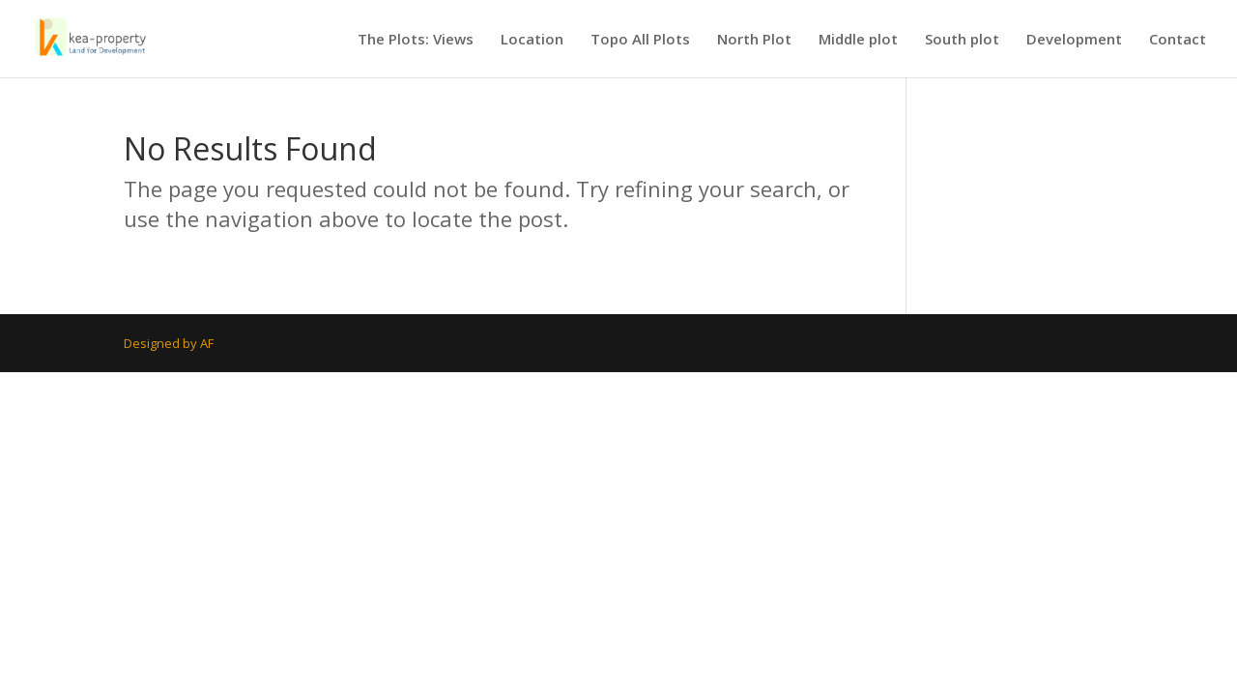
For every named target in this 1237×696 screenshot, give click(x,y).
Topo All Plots (640, 40)
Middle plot (858, 40)
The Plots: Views (416, 40)
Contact (1177, 40)
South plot (962, 40)
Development (1074, 40)
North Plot (754, 40)
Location (532, 40)
